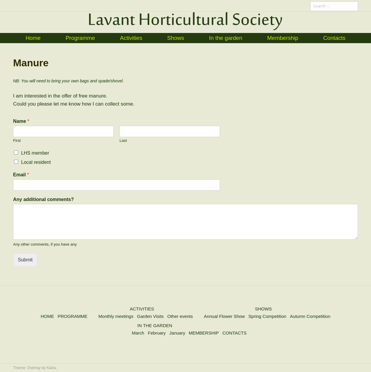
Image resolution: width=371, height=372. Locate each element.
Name (21, 121)
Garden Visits (150, 316)
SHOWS (263, 308)
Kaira (51, 367)
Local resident (36, 162)
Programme (80, 38)
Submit (25, 259)
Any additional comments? (43, 199)
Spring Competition (268, 316)
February (157, 332)
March (138, 332)
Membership (282, 38)
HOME (47, 316)
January (177, 332)
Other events (180, 316)
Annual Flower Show (224, 316)
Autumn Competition (310, 316)
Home (33, 38)
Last (123, 140)
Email (21, 174)
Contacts (334, 38)
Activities (131, 38)
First (17, 140)
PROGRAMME (72, 316)
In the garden (225, 38)
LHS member (35, 153)
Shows (175, 38)
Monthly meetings (115, 316)
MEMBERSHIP (204, 332)
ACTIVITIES (142, 308)
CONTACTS (234, 332)
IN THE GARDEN (154, 325)
